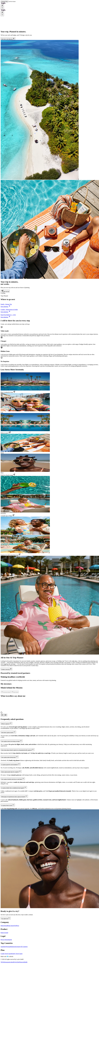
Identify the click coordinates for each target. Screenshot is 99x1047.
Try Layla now (5, 918)
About (5, 925)
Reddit (25, 962)
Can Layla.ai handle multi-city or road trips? (12, 779)
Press (17, 925)
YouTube (17, 962)
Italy (5, 946)
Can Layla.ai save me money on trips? (11, 741)
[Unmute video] (5, 715)
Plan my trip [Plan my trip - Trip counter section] (5, 291)
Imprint (10, 939)
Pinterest (21, 962)
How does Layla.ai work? (8, 732)
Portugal (8, 946)
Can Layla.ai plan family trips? (9, 757)
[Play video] (2, 715)
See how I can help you (8, 38)
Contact (12, 925)
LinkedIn (12, 962)
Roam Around (4, 932)
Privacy (3, 939)
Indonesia (13, 946)
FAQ (15, 925)
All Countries (24, 946)
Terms (6, 939)
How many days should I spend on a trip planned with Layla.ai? (17, 749)
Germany (18, 946)
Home (2, 925)
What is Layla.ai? (6, 723)
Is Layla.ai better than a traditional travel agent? (13, 787)
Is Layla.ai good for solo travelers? (10, 764)
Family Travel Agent (17, 953)
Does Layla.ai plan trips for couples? (11, 771)
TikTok (2, 962)
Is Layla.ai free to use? (7, 805)
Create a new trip (6, 669)
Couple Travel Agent (6, 953)
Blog (8, 925)
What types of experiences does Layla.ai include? (14, 796)
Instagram (7, 962)
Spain (2, 946)
